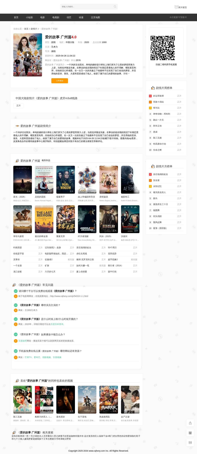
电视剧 (55, 17)
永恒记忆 (165, 186)
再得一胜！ (25, 436)
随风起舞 (165, 222)
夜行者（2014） (122, 265)
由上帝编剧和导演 (86, 197)
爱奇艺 (37, 357)
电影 (42, 17)
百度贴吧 (22, 341)
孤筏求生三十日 (165, 204)
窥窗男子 (60, 197)
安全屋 (165, 180)
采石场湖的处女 (91, 247)
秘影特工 (125, 197)
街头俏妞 (165, 216)
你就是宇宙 (28, 253)
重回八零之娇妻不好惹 (58, 436)
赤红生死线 (91, 253)
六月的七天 (59, 271)
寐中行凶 (122, 271)
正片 (18, 105)
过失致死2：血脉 (59, 247)
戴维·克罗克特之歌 (91, 259)
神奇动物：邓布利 (165, 114)
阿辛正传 (165, 125)
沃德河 (124, 236)
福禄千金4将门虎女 (108, 436)
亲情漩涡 (103, 197)
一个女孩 (28, 265)
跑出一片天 (165, 120)
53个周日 (122, 247)
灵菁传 (28, 259)
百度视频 (57, 357)
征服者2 (59, 259)
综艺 (69, 17)
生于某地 (82, 417)
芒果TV (28, 357)
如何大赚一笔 (91, 265)
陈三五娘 (17, 417)
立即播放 (59, 81)
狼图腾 (165, 210)
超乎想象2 (122, 259)
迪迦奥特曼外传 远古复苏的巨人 (84, 436)
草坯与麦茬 (18, 236)
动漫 (81, 17)
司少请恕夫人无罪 (39, 436)
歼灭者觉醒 (83, 236)
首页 (16, 17)
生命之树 (165, 150)
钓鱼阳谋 (28, 247)
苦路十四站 (165, 102)
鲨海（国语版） (165, 228)
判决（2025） (106, 236)
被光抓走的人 (165, 192)
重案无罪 (60, 236)
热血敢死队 (104, 417)
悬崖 (165, 132)
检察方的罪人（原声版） (46, 417)
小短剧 (29, 17)
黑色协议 (121, 436)
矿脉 (59, 265)
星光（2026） (19, 197)
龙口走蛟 (28, 271)
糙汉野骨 (66, 439)
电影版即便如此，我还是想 (59, 253)
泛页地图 (95, 17)
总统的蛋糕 (40, 197)
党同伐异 (122, 253)
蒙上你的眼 (91, 271)
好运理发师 (165, 95)
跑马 (165, 198)
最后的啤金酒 (41, 236)
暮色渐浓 (60, 417)
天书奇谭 (58, 439)
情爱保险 (130, 436)
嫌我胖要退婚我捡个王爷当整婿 (39, 439)
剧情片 (34, 29)
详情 (126, 73)
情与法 (165, 107)
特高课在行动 (165, 143)
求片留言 (181, 7)
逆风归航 (16, 436)
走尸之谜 (125, 417)
